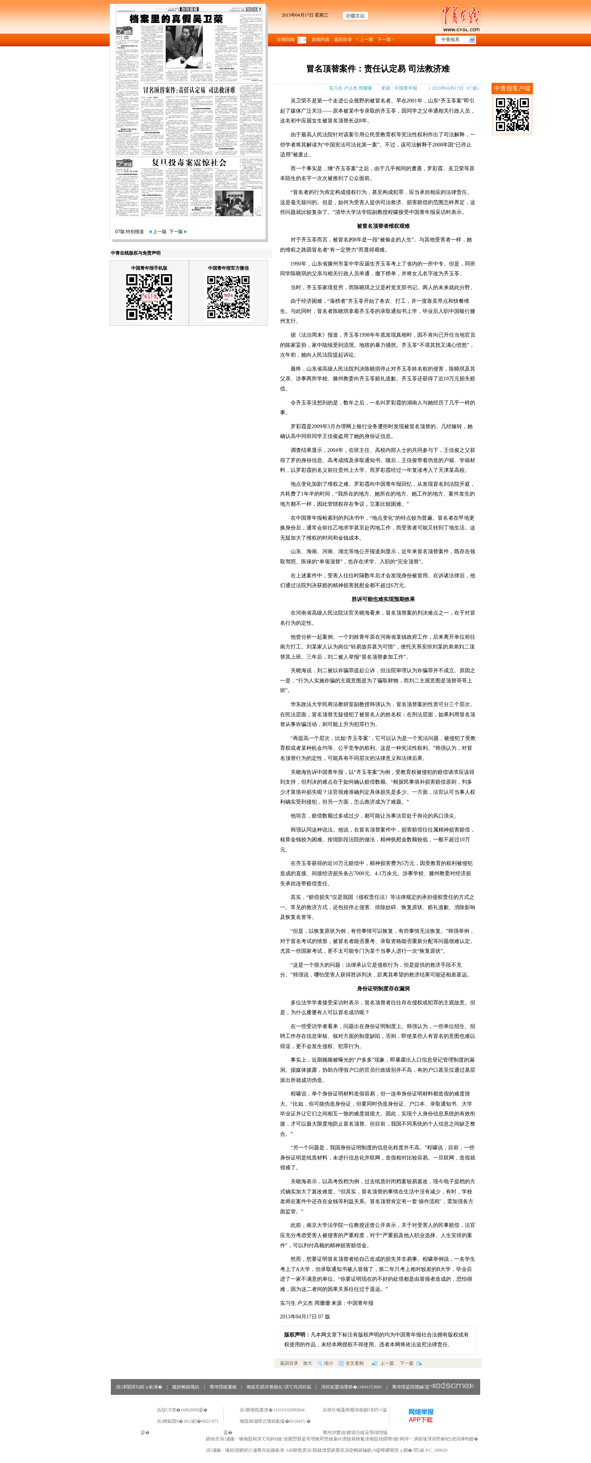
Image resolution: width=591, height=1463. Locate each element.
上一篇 (383, 1363)
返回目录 (343, 39)
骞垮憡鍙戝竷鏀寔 (433, 1387)
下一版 (178, 231)
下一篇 (411, 1363)
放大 (307, 1363)
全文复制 (351, 1363)
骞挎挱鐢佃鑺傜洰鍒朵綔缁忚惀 (355, 1432)
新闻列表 (321, 39)
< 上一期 (365, 39)
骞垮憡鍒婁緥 (223, 1387)
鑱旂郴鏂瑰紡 (185, 1387)
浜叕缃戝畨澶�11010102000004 (272, 1410)
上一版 (158, 231)
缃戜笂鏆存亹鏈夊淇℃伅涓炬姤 (279, 1387)
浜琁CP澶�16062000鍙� (182, 1410)
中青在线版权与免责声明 (136, 253)
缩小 (325, 1363)
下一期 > (386, 39)
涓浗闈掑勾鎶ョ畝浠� (139, 1387)
